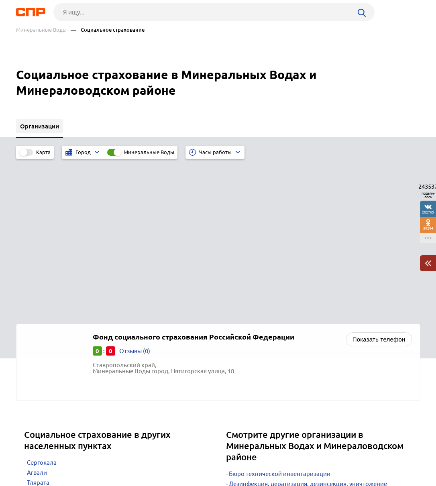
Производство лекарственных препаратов (289, 368)
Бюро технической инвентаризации (279, 316)
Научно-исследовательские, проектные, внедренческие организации (306, 355)
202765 (428, 212)
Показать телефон (378, 181)
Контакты (196, 456)
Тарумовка (42, 334)
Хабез (35, 345)
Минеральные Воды (41, 30)
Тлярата (38, 324)
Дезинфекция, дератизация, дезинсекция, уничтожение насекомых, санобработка (306, 329)
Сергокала (42, 304)
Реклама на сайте (137, 456)
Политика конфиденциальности (123, 479)
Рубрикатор (31, 456)
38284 (428, 228)
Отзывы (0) (134, 192)
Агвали (37, 314)
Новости (80, 456)
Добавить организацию (384, 456)
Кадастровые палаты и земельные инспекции (293, 342)
